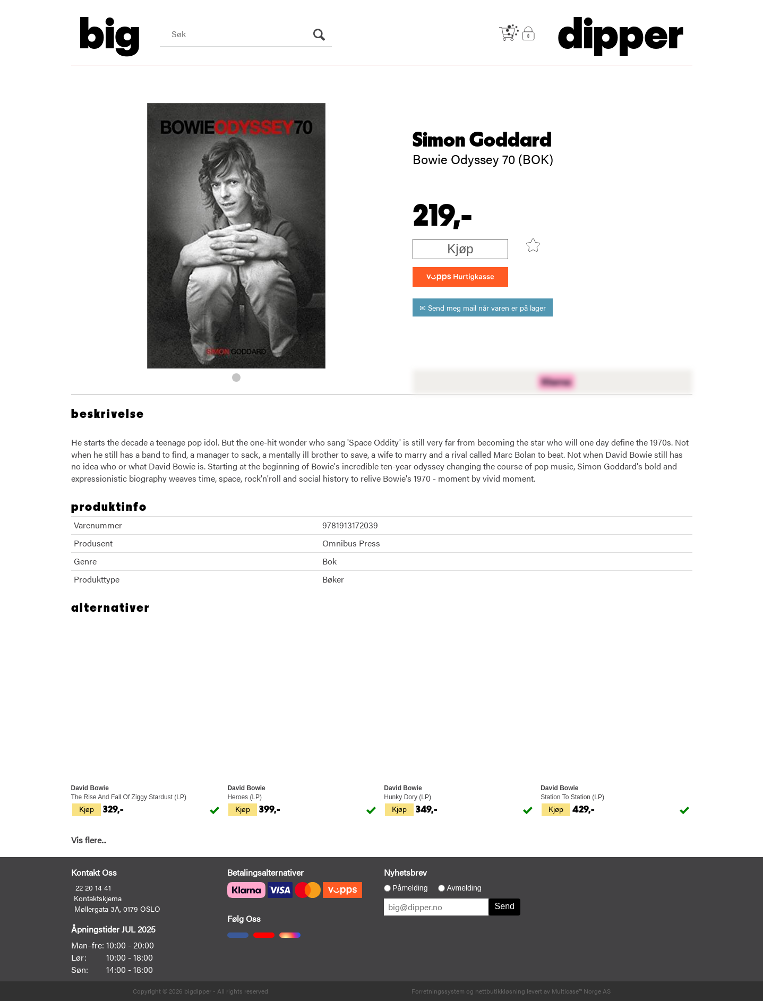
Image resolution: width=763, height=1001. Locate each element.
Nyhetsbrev (405, 872)
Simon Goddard (482, 140)
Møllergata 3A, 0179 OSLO (117, 908)
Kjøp (460, 249)
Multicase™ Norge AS (581, 991)
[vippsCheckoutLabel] (460, 277)
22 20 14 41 (93, 887)
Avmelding (464, 888)
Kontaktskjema (98, 898)
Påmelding (409, 888)
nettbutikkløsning (500, 991)
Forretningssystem (438, 991)
